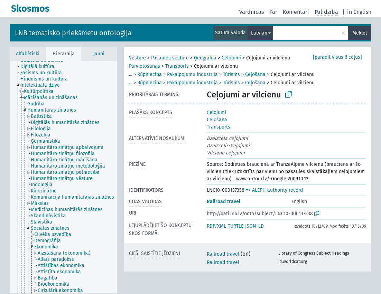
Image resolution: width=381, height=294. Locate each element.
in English (359, 12)
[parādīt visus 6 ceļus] (337, 57)
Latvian (259, 33)
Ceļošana (255, 74)
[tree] (63, 177)
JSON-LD (254, 226)
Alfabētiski (27, 54)
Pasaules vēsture (170, 58)
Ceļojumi (231, 58)
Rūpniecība (149, 74)
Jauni (98, 54)
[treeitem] (40, 67)
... (130, 74)
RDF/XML (216, 226)
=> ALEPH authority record (274, 190)
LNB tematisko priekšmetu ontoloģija (73, 33)
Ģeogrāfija (205, 58)
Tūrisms (231, 74)
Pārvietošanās (144, 66)
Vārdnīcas (251, 12)
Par (273, 12)
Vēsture (137, 58)
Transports (177, 66)
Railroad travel (223, 202)
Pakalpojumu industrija (192, 74)
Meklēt (359, 33)
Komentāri (296, 12)
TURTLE (235, 226)
